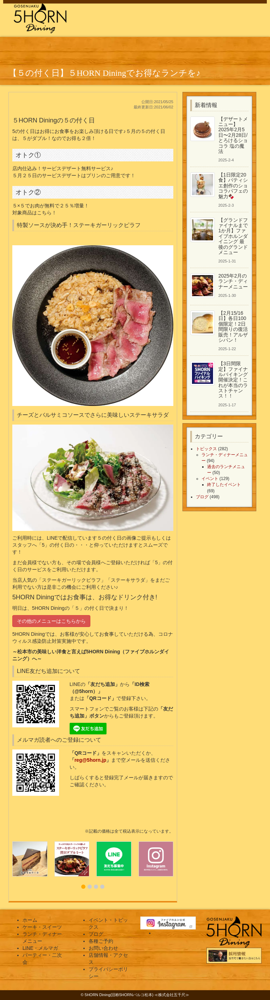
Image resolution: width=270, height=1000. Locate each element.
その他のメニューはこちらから (51, 621)
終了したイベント (224, 484)
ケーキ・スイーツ (42, 927)
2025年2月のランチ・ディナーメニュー (233, 281)
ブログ (202, 496)
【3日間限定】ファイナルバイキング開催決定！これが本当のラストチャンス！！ (233, 380)
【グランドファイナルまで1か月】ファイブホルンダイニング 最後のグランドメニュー (233, 236)
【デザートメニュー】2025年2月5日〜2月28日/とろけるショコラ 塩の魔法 (233, 135)
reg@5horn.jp (91, 760)
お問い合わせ (103, 948)
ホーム (29, 920)
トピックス (206, 448)
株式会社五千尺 (171, 995)
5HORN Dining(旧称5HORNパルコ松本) (119, 995)
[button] (83, 887)
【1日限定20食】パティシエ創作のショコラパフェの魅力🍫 (233, 185)
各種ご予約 (101, 941)
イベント (209, 478)
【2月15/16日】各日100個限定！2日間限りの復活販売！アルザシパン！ (233, 326)
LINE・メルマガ (40, 948)
